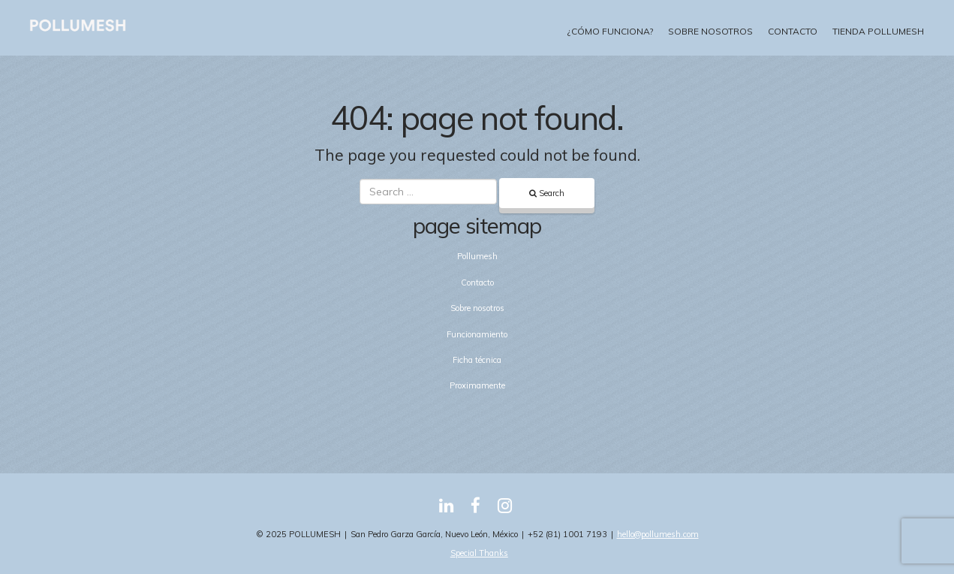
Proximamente (477, 385)
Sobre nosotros (710, 31)
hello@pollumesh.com (658, 534)
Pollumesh (477, 256)
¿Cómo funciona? (610, 31)
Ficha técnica (477, 360)
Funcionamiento (477, 334)
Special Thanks (479, 553)
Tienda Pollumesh (878, 31)
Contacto (792, 31)
